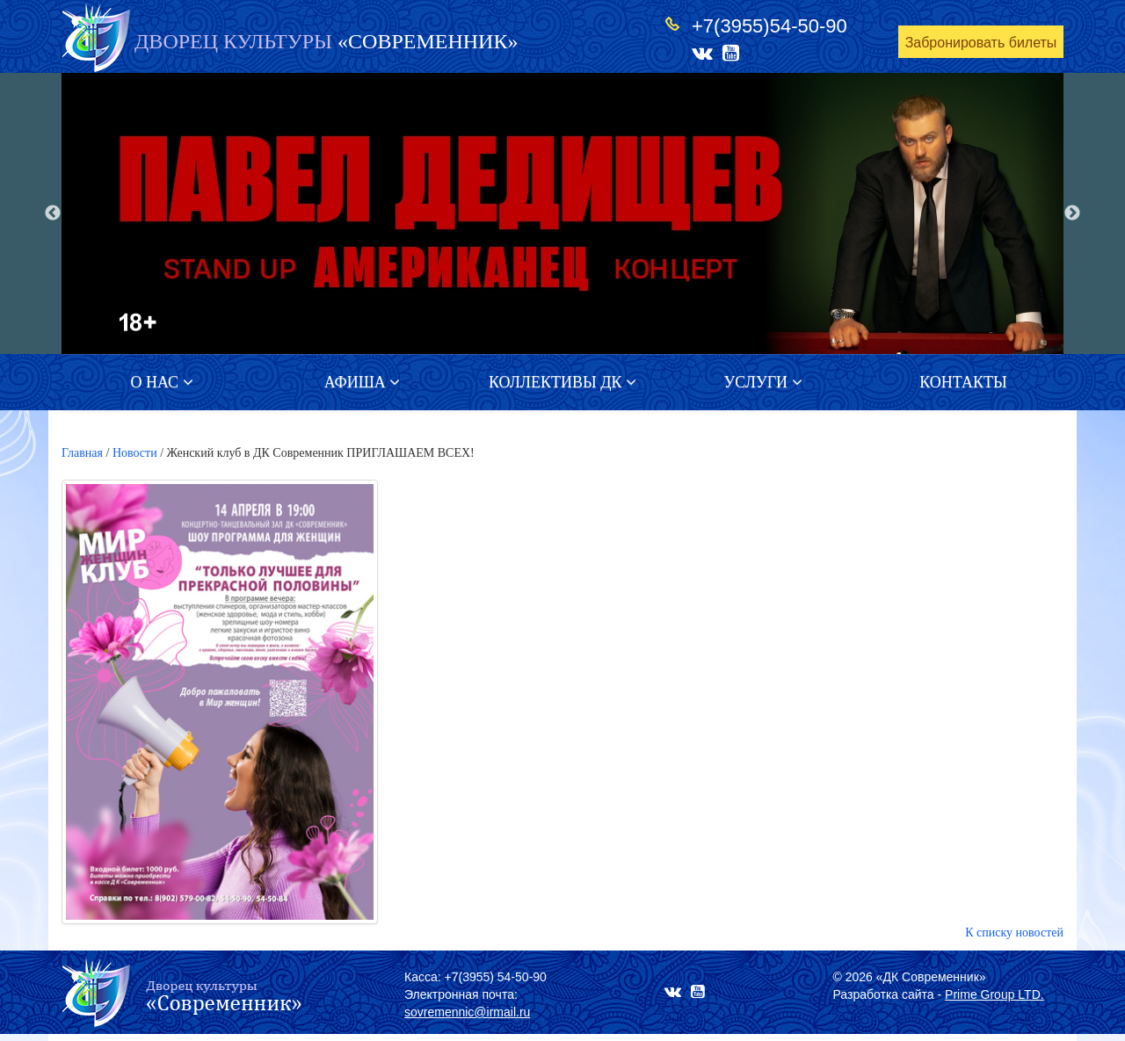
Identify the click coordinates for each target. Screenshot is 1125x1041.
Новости (134, 452)
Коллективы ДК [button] (562, 382)
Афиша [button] (362, 382)
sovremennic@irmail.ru (467, 1012)
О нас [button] (161, 382)
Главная (82, 452)
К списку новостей (1014, 932)
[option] (562, 213)
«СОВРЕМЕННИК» (326, 41)
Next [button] (1072, 213)
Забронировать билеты (981, 42)
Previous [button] (53, 213)
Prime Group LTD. (994, 994)
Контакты (962, 382)
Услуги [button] (762, 382)
